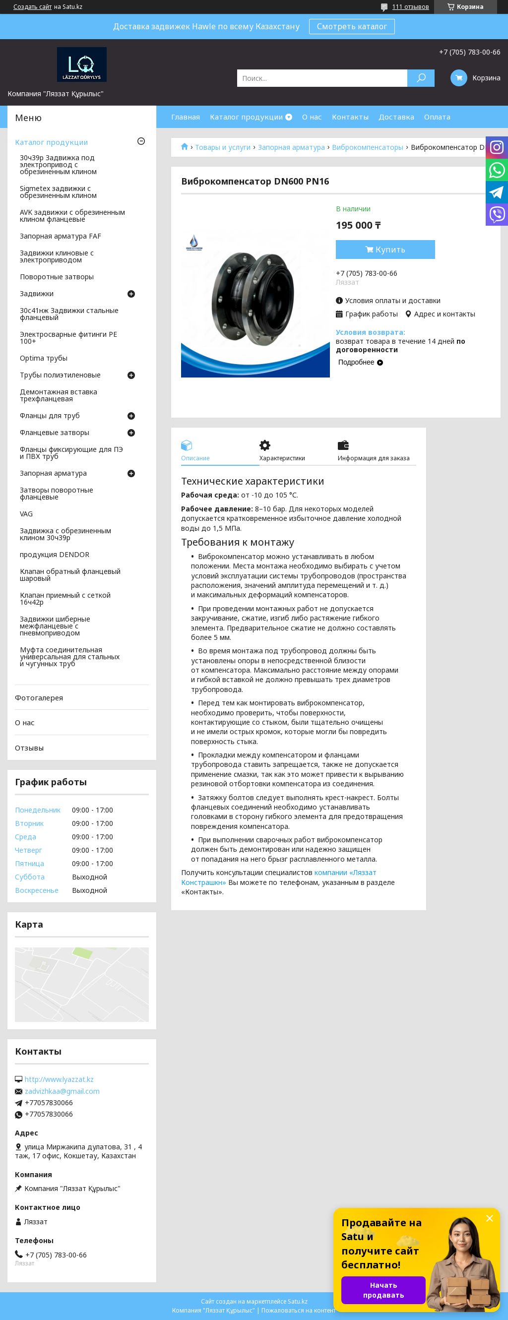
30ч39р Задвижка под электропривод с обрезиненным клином (58, 165)
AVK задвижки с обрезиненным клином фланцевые (72, 216)
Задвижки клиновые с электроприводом (57, 257)
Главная (185, 117)
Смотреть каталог (352, 26)
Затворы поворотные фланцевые (56, 494)
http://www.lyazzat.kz (59, 1079)
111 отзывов (410, 6)
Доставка (396, 117)
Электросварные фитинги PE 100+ (68, 338)
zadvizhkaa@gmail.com (62, 1091)
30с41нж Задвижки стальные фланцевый (69, 314)
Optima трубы (43, 359)
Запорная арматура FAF (60, 237)
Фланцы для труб (50, 416)
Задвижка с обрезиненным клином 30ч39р (65, 534)
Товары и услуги (223, 147)
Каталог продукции (246, 117)
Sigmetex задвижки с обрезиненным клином (58, 192)
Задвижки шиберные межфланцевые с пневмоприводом (55, 626)
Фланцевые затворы (54, 433)
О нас (312, 117)
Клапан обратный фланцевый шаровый (70, 575)
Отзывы (29, 748)
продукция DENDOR (54, 555)
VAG (26, 514)
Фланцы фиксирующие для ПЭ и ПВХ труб (71, 453)
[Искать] (421, 78)
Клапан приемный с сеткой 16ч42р (65, 599)
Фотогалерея (39, 697)
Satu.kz (298, 1301)
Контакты (350, 117)
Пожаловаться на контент (298, 1310)
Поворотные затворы (57, 277)
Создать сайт (32, 6)
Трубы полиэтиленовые (60, 375)
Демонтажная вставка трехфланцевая (58, 395)
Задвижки (37, 294)
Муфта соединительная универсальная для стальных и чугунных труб (70, 657)
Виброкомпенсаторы (367, 147)
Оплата (437, 117)
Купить (390, 249)
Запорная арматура (291, 147)
